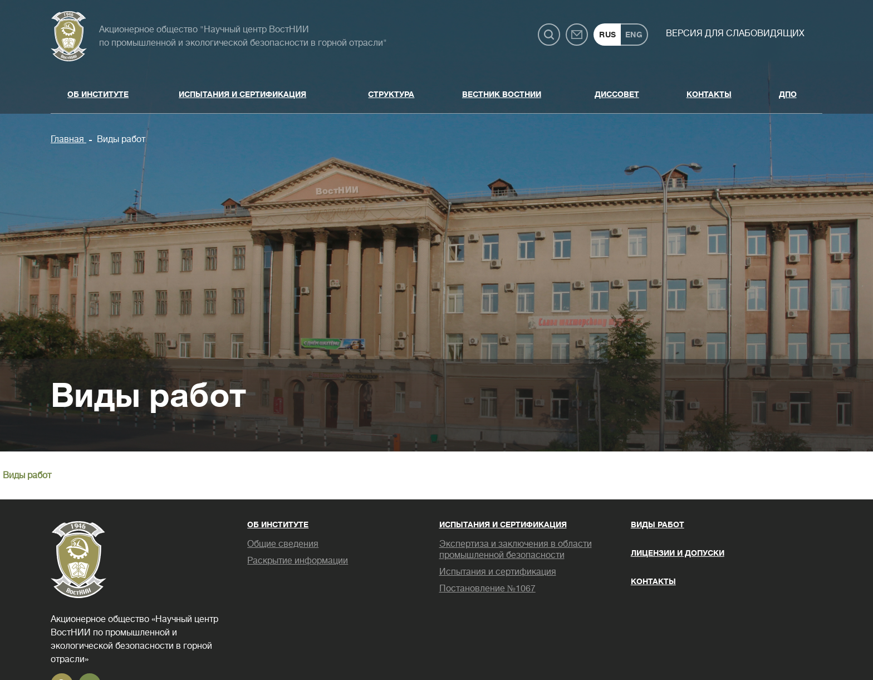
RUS (607, 34)
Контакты (709, 94)
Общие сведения (282, 544)
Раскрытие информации (297, 561)
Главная (68, 139)
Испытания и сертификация (242, 94)
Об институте (98, 94)
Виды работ (120, 139)
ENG (634, 34)
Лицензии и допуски (677, 552)
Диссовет (617, 94)
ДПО (788, 94)
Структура (391, 94)
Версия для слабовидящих (735, 33)
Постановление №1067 (487, 589)
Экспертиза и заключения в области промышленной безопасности (515, 549)
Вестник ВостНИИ (501, 94)
